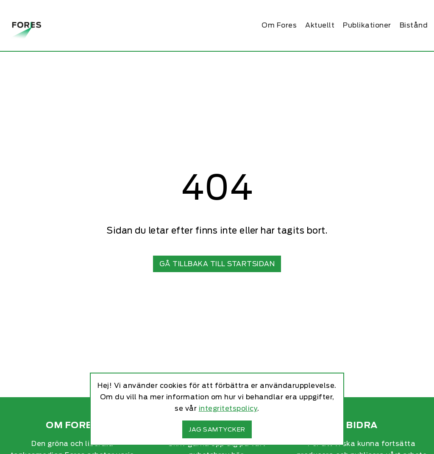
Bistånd (414, 25)
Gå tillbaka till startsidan (217, 264)
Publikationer (367, 25)
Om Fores (279, 25)
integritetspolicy (228, 408)
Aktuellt (319, 25)
